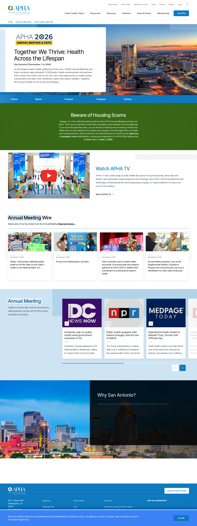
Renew (171, 4)
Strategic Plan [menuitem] (48, 507)
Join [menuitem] (75, 507)
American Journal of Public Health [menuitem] (119, 507)
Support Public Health (176, 491)
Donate (162, 4)
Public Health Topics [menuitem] (74, 13)
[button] (44, 99)
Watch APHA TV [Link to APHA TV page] (105, 194)
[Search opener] (187, 4)
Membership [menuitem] (163, 13)
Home (10, 22)
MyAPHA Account (141, 4)
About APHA (113, 4)
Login (180, 4)
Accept (181, 518)
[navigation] (14, 99)
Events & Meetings (24, 22)
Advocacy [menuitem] (111, 13)
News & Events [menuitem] (144, 13)
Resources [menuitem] (95, 13)
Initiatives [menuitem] (126, 13)
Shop (154, 4)
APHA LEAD (125, 4)
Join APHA (181, 13)
